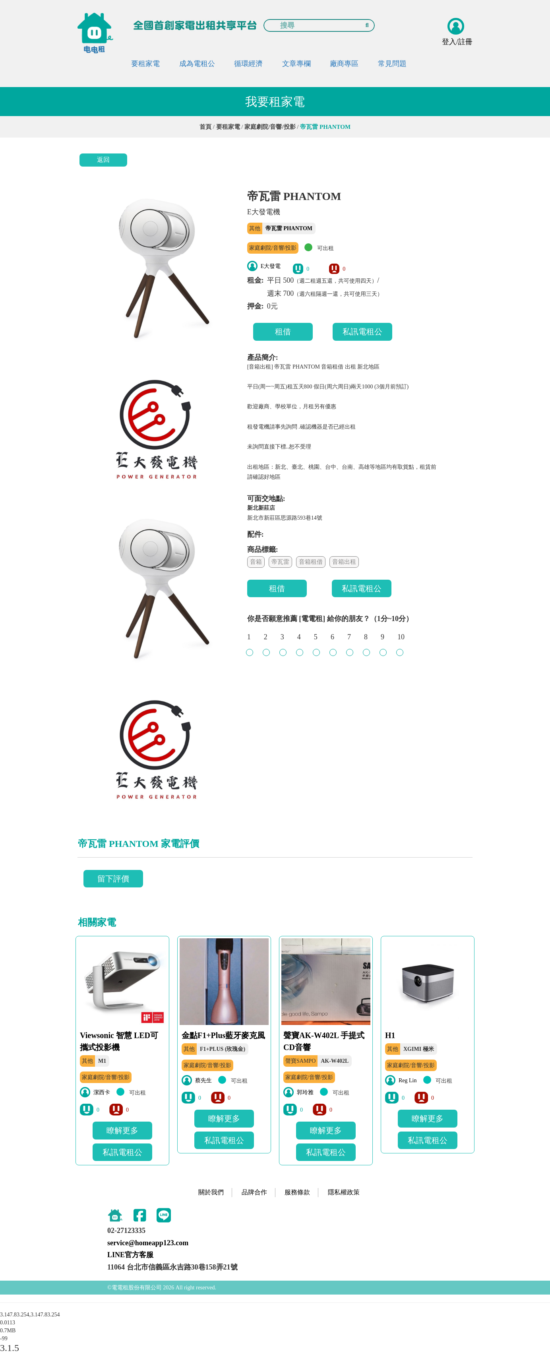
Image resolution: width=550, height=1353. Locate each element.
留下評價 (113, 878)
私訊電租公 (362, 331)
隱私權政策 (344, 1192)
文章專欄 (296, 64)
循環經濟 (248, 64)
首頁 (205, 127)
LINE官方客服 (130, 1255)
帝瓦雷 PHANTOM (288, 228)
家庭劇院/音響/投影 (269, 127)
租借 (283, 331)
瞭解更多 (122, 1130)
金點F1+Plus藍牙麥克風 (223, 1035)
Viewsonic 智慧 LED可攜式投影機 (119, 1041)
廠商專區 (344, 64)
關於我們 (211, 1192)
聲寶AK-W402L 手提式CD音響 (323, 1041)
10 (401, 641)
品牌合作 (254, 1192)
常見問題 (392, 64)
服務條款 (297, 1192)
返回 (103, 159)
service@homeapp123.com (147, 1243)
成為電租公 (197, 64)
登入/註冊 (457, 42)
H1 (390, 1035)
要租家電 (145, 64)
